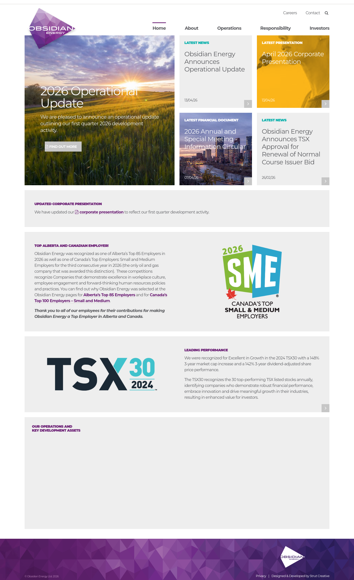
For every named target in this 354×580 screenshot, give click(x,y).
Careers (290, 13)
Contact (313, 13)
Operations (229, 28)
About (191, 28)
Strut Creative (319, 576)
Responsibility (275, 28)
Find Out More (63, 146)
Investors (319, 28)
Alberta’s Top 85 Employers (109, 295)
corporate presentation (102, 212)
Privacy (261, 576)
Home (159, 28)
